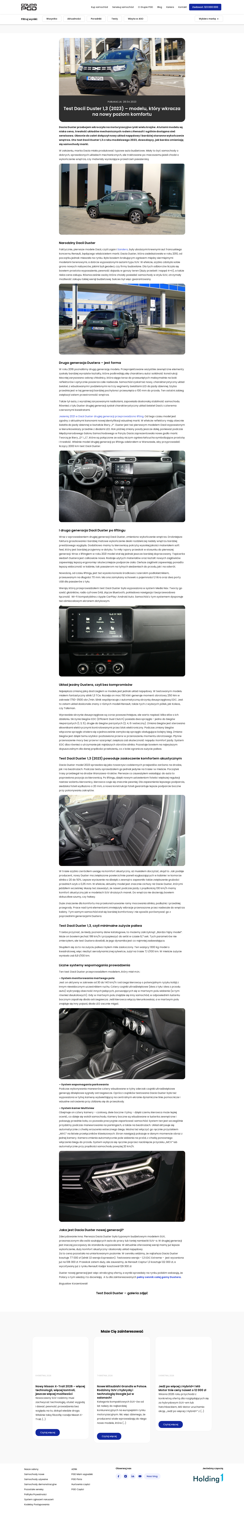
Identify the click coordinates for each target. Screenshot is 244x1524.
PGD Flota (76, 1479)
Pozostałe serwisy (34, 1489)
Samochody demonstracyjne (40, 1484)
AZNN (74, 1469)
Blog (159, 7)
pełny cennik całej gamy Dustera (159, 1277)
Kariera (170, 7)
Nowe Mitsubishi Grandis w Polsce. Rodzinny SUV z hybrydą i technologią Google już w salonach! (122, 1392)
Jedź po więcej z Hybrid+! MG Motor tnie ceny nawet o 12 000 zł (182, 1388)
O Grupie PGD (145, 7)
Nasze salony (31, 1469)
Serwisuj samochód (123, 7)
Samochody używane (36, 1479)
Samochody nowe (34, 1474)
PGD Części (77, 1489)
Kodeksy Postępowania (36, 1504)
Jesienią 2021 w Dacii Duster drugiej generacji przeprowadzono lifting (101, 416)
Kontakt (182, 7)
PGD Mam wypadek (82, 1474)
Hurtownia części (80, 1484)
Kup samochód (99, 7)
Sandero (123, 249)
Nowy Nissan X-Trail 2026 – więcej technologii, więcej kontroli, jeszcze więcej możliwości (60, 1390)
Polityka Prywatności (35, 1494)
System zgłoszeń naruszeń (39, 1499)
